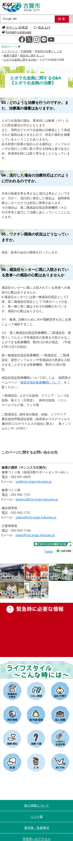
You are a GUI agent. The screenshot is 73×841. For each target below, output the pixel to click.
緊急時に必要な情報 (36, 630)
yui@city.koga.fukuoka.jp (33, 481)
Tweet (48, 551)
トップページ (10, 51)
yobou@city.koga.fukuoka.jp (36, 517)
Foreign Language (16, 32)
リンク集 (36, 816)
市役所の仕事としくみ (48, 51)
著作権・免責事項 (36, 828)
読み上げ (42, 27)
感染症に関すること (32, 55)
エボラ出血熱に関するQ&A (20, 59)
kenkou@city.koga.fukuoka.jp (37, 499)
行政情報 (26, 51)
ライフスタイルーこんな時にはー (36, 670)
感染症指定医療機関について (40, 382)
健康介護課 (10, 55)
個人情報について (36, 805)
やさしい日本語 (15, 27)
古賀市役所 (21, 7)
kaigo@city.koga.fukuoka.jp (35, 535)
